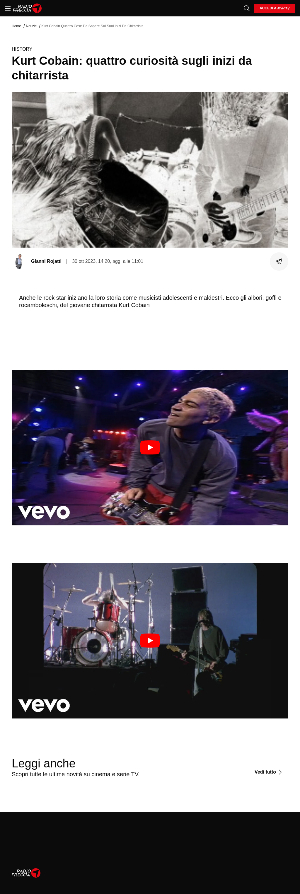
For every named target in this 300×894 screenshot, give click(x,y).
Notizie (31, 26)
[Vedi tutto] (269, 772)
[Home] (27, 8)
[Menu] (8, 8)
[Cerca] (246, 8)
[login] (274, 8)
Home (16, 26)
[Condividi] (279, 261)
